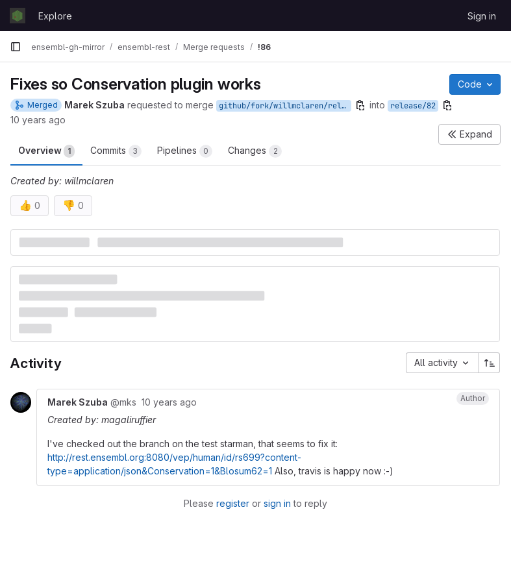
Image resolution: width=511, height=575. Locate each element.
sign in (277, 503)
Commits (116, 151)
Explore (55, 15)
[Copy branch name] (360, 105)
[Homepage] (17, 15)
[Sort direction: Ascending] (489, 362)
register (232, 503)
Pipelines (184, 151)
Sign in (481, 15)
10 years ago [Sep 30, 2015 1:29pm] (38, 119)
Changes (255, 151)
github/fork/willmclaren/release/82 (285, 106)
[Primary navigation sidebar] (15, 46)
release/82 (413, 106)
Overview (46, 151)
